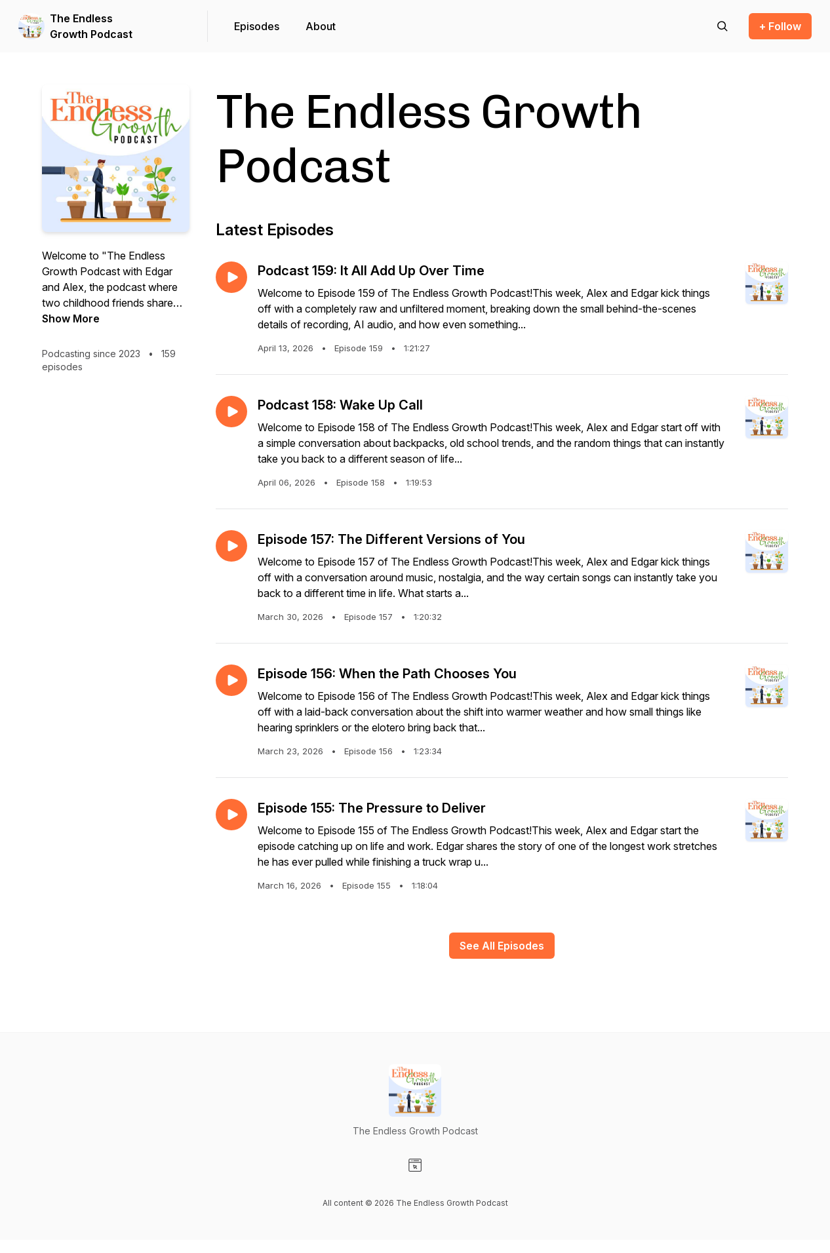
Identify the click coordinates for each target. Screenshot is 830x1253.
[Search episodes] (722, 26)
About (321, 26)
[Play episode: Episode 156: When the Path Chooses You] (231, 680)
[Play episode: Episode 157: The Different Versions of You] (231, 546)
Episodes (256, 26)
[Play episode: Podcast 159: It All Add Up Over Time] (231, 277)
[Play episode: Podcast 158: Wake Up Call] (231, 411)
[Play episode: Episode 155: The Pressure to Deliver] (231, 814)
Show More (71, 318)
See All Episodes (502, 945)
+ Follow (780, 26)
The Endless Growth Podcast (91, 26)
